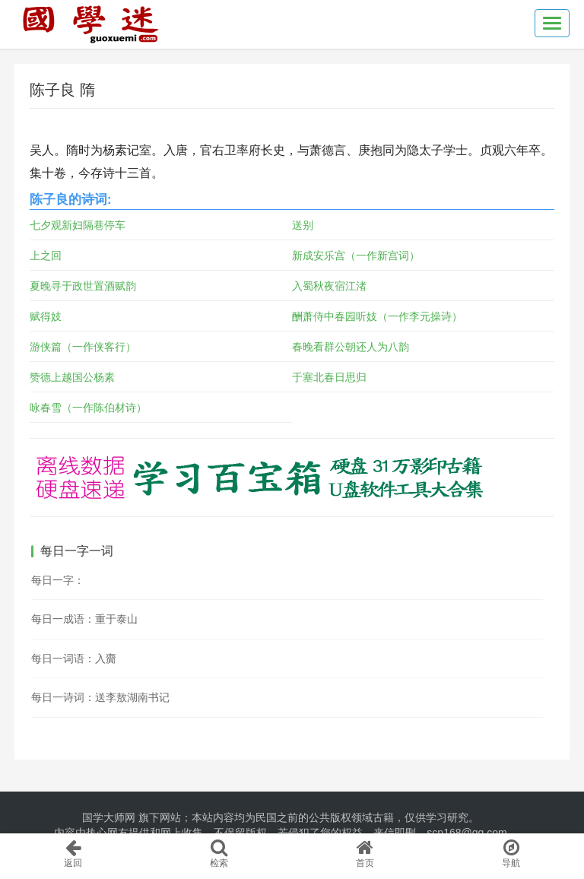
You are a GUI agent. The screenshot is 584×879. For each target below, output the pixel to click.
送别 (302, 225)
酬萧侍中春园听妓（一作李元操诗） (377, 316)
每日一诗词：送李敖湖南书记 (100, 697)
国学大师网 (108, 817)
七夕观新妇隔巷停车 (77, 225)
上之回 (46, 255)
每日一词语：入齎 (73, 658)
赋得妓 (46, 316)
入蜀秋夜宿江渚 (329, 286)
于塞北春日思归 (329, 377)
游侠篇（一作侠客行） (83, 347)
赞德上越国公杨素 (72, 377)
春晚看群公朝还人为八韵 (350, 347)
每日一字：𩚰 (57, 580)
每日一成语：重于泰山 (84, 619)
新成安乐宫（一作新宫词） (356, 255)
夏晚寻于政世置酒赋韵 (83, 286)
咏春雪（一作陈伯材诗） (88, 407)
